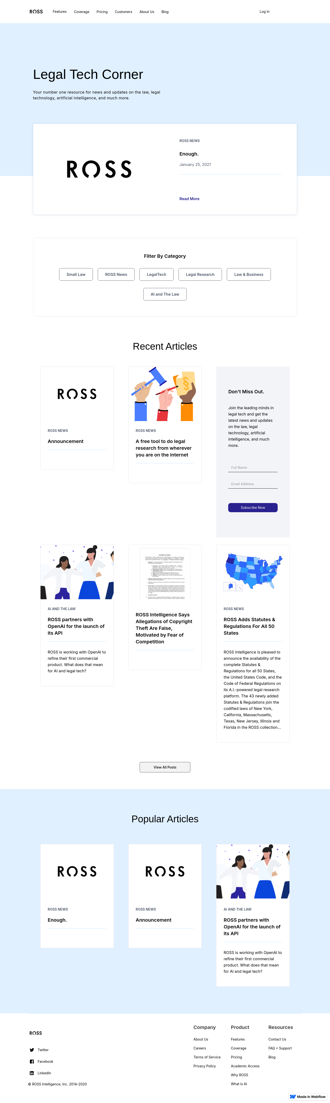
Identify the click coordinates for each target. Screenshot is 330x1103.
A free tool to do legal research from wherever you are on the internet (164, 448)
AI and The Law (165, 294)
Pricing (102, 12)
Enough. (189, 154)
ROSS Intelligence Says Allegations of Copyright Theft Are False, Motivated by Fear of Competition (164, 628)
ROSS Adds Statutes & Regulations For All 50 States (249, 626)
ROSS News (189, 141)
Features (60, 11)
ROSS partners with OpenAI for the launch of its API (76, 626)
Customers (123, 12)
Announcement (65, 441)
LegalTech (156, 274)
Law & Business (248, 274)
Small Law (76, 274)
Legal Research (200, 274)
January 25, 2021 (195, 164)
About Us (146, 12)
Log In (265, 11)
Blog (165, 12)
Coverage (81, 12)
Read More (189, 198)
